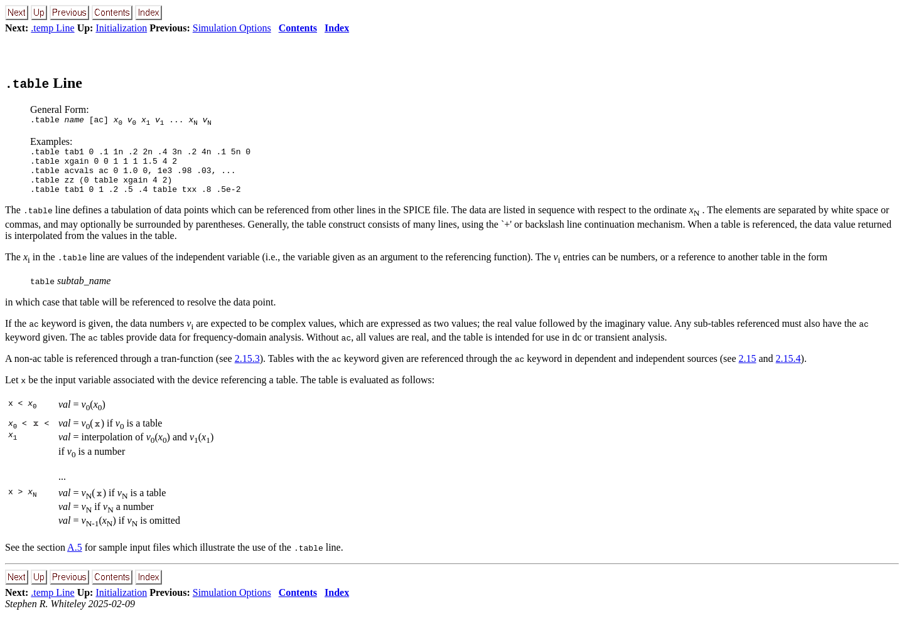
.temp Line (52, 28)
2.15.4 (788, 369)
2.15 (747, 369)
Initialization (121, 28)
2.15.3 (247, 369)
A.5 (74, 558)
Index (337, 28)
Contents (298, 28)
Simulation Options (232, 28)
